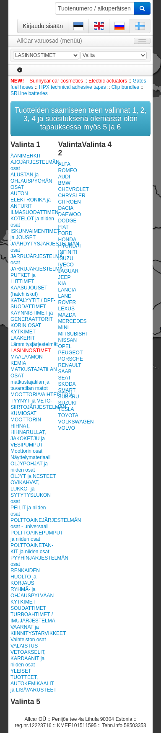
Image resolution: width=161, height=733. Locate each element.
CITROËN (69, 202)
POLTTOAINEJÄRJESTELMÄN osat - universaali (33, 523)
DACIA (66, 208)
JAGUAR (68, 271)
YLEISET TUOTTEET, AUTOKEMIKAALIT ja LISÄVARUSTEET (33, 680)
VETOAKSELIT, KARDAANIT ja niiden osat (28, 658)
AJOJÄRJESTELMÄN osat (33, 165)
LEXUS (66, 309)
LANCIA (67, 290)
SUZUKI (67, 403)
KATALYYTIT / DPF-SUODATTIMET (32, 303)
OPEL (65, 346)
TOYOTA (68, 415)
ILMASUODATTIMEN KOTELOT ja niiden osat (33, 218)
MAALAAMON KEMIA (26, 360)
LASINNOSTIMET (30, 351)
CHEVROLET (73, 189)
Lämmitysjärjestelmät (33, 344)
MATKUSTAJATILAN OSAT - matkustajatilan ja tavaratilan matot (33, 378)
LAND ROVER (67, 299)
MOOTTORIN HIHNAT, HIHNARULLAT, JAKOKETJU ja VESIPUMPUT (28, 432)
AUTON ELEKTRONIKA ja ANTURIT (30, 200)
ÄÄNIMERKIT (25, 156)
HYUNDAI (69, 246)
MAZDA (67, 315)
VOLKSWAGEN (76, 422)
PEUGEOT (70, 353)
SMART (67, 390)
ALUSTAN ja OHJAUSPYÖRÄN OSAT (31, 181)
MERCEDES (72, 321)
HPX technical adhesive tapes (72, 87)
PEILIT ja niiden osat (28, 511)
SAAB (65, 371)
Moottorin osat (26, 451)
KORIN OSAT (25, 325)
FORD (65, 233)
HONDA (67, 240)
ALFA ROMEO (67, 167)
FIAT (63, 227)
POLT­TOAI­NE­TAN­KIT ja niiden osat (31, 548)
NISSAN (67, 340)
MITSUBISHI (72, 334)
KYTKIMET (23, 332)
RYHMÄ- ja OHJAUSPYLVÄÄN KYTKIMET (32, 595)
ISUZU (65, 258)
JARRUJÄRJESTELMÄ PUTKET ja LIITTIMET (33, 275)
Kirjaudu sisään (43, 26)
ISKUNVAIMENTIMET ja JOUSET (33, 234)
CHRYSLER (72, 196)
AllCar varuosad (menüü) (49, 40)
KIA (62, 283)
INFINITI (67, 252)
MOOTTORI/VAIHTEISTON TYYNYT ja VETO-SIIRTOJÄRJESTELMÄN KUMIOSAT (33, 404)
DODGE (67, 221)
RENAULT (69, 365)
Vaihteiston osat (28, 640)
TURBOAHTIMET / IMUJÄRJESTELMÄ (32, 618)
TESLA (66, 409)
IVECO (66, 265)
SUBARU (68, 397)
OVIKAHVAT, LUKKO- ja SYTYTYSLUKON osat (30, 492)
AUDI (64, 177)
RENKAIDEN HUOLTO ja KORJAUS (25, 577)
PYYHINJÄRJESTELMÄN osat (33, 561)
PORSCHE (70, 359)
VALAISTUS (24, 646)
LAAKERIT (22, 338)
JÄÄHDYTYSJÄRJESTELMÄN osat (33, 247)
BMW (64, 183)
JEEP (64, 277)
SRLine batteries (29, 93)
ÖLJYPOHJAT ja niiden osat (29, 467)
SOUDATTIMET (28, 608)
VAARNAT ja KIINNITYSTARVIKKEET (33, 630)
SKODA (67, 384)
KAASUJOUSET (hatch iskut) (28, 291)
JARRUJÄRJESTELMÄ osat (33, 259)
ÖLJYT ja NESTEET (33, 476)
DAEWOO (69, 214)
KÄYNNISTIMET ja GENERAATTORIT (31, 316)
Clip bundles (125, 87)
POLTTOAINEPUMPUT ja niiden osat (33, 536)
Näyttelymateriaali (30, 457)
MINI (63, 327)
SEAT (64, 378)
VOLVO (66, 428)
